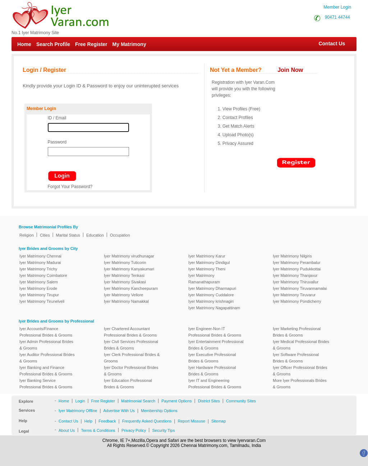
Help (88, 421)
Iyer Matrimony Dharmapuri (212, 288)
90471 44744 (337, 17)
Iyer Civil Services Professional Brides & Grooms (131, 344)
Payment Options (176, 401)
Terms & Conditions (98, 430)
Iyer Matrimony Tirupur (39, 295)
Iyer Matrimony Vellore (123, 295)
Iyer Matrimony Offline (78, 410)
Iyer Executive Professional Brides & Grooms (212, 357)
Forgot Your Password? (70, 186)
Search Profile (53, 44)
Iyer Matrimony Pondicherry (297, 301)
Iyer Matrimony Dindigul (209, 262)
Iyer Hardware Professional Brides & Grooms (212, 370)
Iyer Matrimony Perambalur (297, 262)
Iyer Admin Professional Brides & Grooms (46, 344)
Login (80, 401)
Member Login (337, 7)
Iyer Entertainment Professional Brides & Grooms (215, 344)
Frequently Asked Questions (147, 421)
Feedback (107, 421)
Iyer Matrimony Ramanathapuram (204, 278)
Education (95, 235)
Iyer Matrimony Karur (206, 256)
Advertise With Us (119, 410)
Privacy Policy (133, 430)
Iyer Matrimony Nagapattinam (214, 308)
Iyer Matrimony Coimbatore (43, 275)
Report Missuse (191, 421)
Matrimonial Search (138, 401)
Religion (26, 235)
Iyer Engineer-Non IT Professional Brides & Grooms (214, 331)
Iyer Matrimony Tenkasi (124, 275)
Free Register (91, 44)
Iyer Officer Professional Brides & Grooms (300, 370)
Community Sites (241, 401)
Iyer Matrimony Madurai (40, 262)
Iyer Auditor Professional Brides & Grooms (46, 357)
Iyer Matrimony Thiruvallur (295, 282)
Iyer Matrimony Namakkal (126, 301)
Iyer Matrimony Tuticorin (125, 262)
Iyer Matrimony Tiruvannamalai (300, 288)
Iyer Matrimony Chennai (40, 256)
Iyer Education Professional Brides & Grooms (128, 383)
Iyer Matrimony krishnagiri (211, 301)
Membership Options (159, 410)
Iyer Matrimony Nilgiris (292, 256)
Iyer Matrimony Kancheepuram (131, 288)
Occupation (120, 235)
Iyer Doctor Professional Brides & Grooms (131, 370)
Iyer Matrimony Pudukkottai (297, 269)
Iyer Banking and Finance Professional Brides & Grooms (45, 370)
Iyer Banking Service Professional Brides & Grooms (45, 383)
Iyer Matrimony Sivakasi (125, 282)
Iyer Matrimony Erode (38, 288)
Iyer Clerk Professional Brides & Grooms (132, 357)
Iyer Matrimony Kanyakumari (129, 269)
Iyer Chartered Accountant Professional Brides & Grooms (130, 331)
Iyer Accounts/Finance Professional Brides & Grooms (45, 331)
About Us (67, 430)
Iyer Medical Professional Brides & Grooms (301, 344)
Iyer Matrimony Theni (206, 269)
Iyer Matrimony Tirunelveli (41, 301)
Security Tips (163, 430)
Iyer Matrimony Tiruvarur (294, 295)
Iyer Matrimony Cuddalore (211, 295)
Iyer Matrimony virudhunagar (129, 256)
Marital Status (68, 235)
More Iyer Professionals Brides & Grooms (300, 383)
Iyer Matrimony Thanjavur (295, 275)
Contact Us (328, 43)
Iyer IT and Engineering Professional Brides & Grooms (214, 383)
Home (24, 44)
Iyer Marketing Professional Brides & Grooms (297, 331)
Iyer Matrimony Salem (38, 282)
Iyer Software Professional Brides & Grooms (296, 357)
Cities (45, 235)
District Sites (209, 401)
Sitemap (218, 421)
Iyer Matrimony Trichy (38, 269)
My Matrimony (129, 44)
